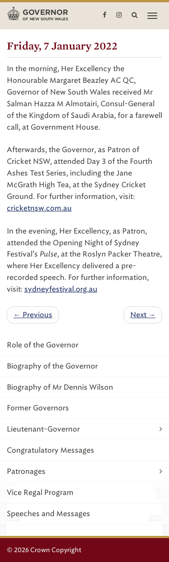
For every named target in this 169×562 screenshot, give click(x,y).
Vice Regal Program (40, 492)
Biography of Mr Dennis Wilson (60, 387)
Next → (142, 314)
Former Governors (38, 408)
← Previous (33, 314)
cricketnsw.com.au (39, 208)
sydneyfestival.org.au (60, 289)
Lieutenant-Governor (84, 429)
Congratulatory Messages (50, 450)
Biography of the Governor (52, 366)
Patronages (84, 471)
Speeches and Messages (48, 513)
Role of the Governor (42, 345)
